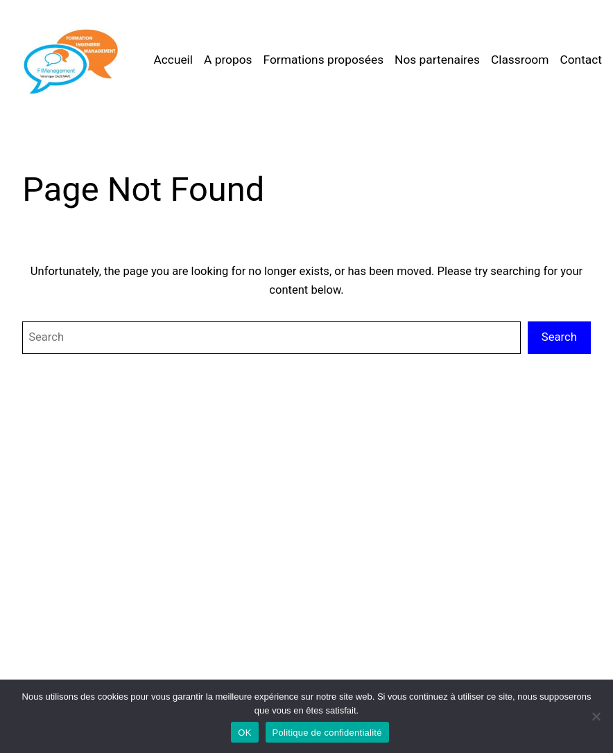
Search (559, 337)
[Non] (596, 716)
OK (244, 732)
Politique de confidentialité (327, 732)
